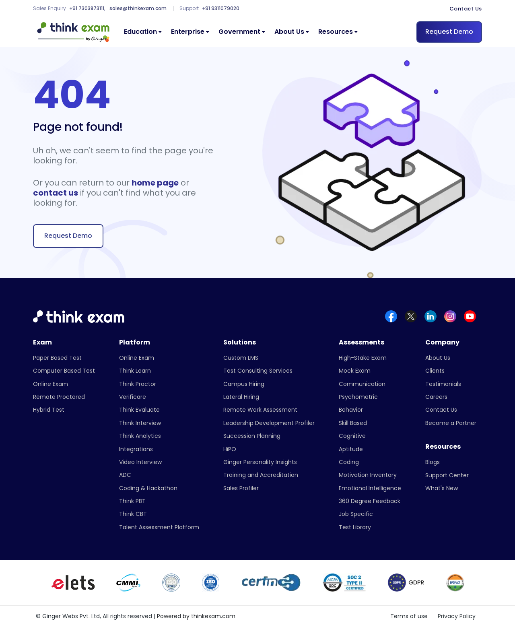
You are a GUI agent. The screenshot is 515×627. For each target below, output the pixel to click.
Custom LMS (240, 358)
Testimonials (443, 384)
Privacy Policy (457, 616)
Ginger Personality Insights (260, 462)
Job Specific (356, 514)
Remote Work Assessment (260, 410)
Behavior (351, 410)
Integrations (136, 449)
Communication (362, 384)
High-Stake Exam (363, 358)
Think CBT (133, 514)
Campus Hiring (243, 384)
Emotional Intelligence (370, 488)
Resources (335, 32)
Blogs (432, 462)
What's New (441, 488)
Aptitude (351, 449)
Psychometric (358, 397)
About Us (289, 32)
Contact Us (465, 9)
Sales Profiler (241, 488)
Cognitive (352, 436)
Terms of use (409, 616)
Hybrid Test (48, 410)
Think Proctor (137, 384)
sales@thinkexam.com (138, 8)
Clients (435, 371)
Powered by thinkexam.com (196, 616)
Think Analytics (140, 436)
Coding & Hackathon (148, 488)
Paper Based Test (57, 358)
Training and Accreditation (260, 475)
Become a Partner (450, 423)
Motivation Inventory (368, 475)
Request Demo (449, 31)
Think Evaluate (139, 410)
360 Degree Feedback (369, 501)
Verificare (132, 397)
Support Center (447, 475)
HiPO (229, 449)
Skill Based (353, 423)
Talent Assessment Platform (159, 527)
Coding (349, 462)
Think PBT (132, 501)
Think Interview (140, 423)
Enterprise (187, 32)
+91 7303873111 (86, 8)
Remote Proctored (59, 397)
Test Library (355, 527)
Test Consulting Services (258, 371)
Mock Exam (355, 371)
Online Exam (50, 384)
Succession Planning (251, 436)
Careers (436, 397)
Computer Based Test (64, 371)
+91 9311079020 (220, 8)
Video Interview (140, 462)
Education (140, 32)
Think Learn (135, 371)
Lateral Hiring (241, 397)
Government (239, 32)
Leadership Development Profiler (269, 423)
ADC (125, 475)
